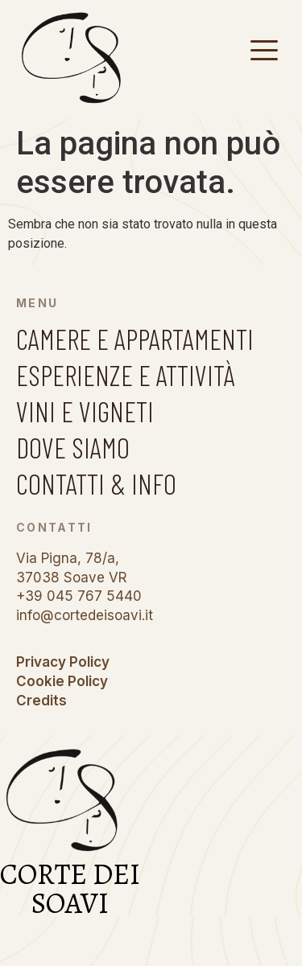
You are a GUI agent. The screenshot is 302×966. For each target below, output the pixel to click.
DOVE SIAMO (73, 447)
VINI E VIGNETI (85, 411)
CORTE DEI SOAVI (70, 888)
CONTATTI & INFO (96, 483)
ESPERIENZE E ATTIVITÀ (125, 375)
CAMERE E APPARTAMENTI (135, 339)
